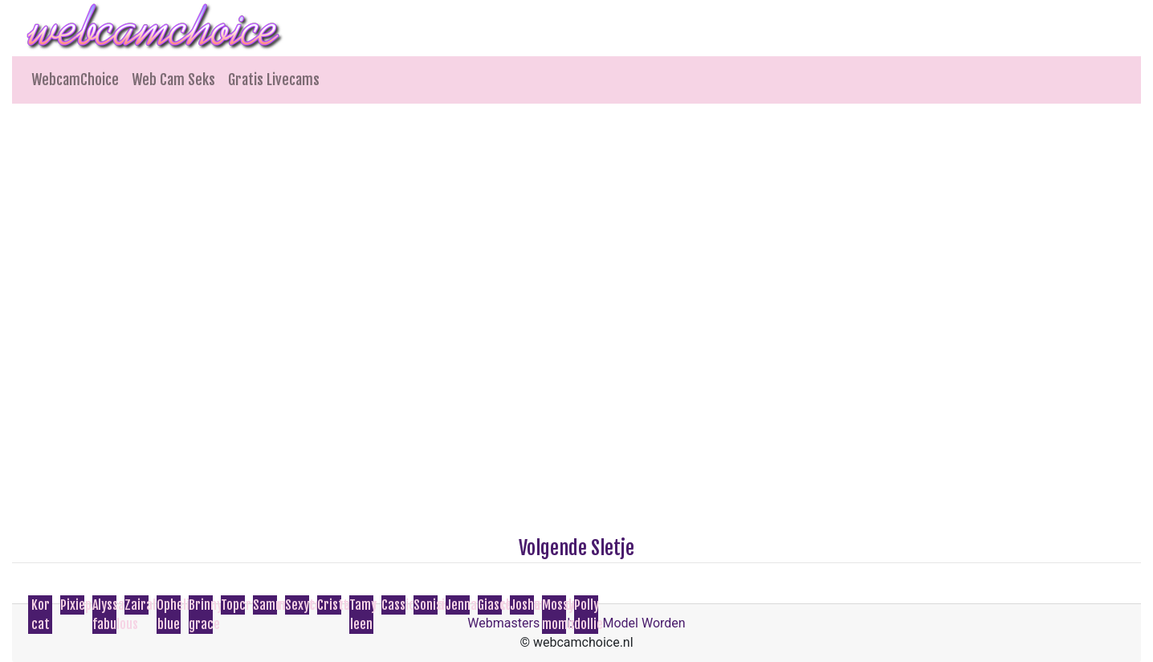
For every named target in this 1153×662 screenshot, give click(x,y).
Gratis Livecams (274, 79)
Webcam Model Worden (617, 623)
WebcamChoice (75, 79)
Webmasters (503, 623)
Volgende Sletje (576, 548)
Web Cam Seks (173, 79)
